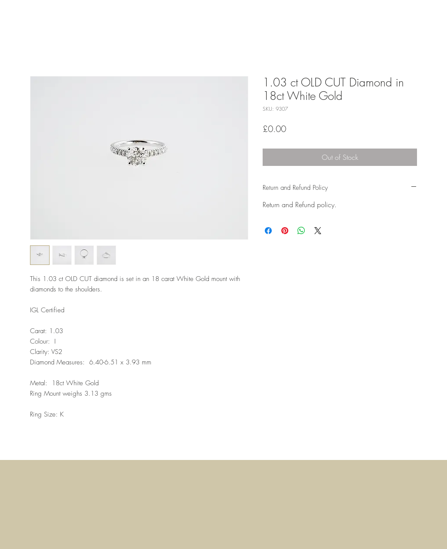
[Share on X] (318, 230)
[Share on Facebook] (268, 230)
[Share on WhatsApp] (301, 230)
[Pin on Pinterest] (285, 230)
